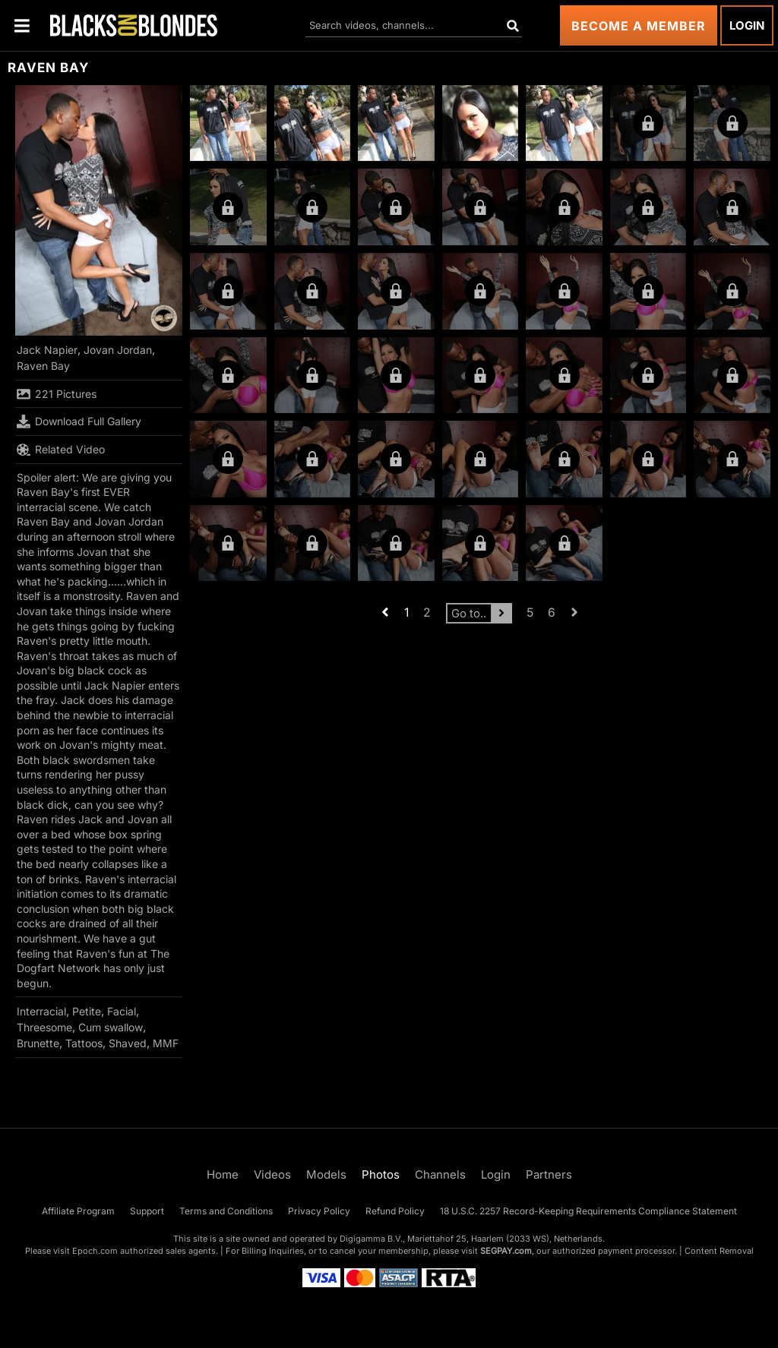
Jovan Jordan (118, 349)
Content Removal (719, 1250)
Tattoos (84, 1043)
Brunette (38, 1043)
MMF (166, 1043)
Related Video (61, 449)
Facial (121, 1011)
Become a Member (638, 25)
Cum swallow (110, 1027)
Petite (86, 1011)
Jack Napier (47, 349)
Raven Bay (43, 365)
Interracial (41, 1011)
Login (746, 25)
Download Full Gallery (79, 421)
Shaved (128, 1043)
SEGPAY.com (506, 1250)
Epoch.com (95, 1250)
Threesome (44, 1027)
